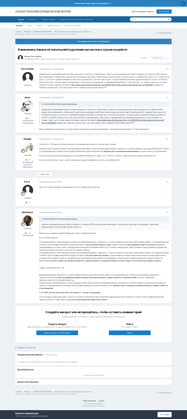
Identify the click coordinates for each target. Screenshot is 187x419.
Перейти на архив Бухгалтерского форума (76, 19)
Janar (27, 97)
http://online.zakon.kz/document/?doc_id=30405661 (132, 85)
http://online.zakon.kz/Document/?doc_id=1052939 (91, 85)
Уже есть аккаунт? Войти (143, 12)
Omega (27, 139)
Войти (129, 333)
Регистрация (164, 11)
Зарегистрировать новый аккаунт (57, 333)
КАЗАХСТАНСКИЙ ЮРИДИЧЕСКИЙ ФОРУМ (43, 11)
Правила (39, 25)
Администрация (53, 25)
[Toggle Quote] (43, 104)
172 (28, 202)
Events (29, 25)
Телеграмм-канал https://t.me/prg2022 (91, 3)
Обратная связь (89, 401)
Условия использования (38, 416)
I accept (164, 414)
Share (144, 58)
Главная (21, 20)
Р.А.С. (27, 181)
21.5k (28, 233)
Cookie (101, 401)
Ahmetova (27, 212)
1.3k (27, 160)
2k (28, 118)
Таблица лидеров (48, 19)
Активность (33, 19)
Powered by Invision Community (93, 406)
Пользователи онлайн (72, 25)
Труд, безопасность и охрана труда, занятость (60, 59)
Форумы (19, 25)
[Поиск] (141, 19)
